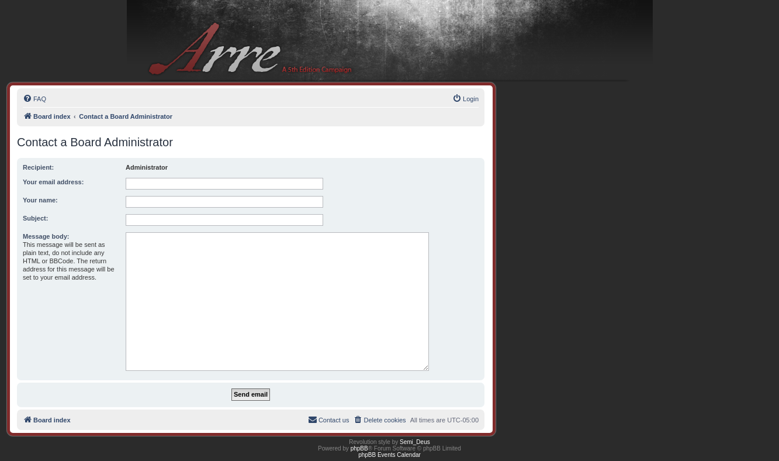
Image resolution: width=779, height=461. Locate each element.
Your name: (40, 200)
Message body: (46, 236)
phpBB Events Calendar (389, 455)
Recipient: (38, 167)
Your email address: (53, 181)
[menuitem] (34, 99)
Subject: (35, 218)
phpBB (359, 448)
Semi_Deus (415, 442)
